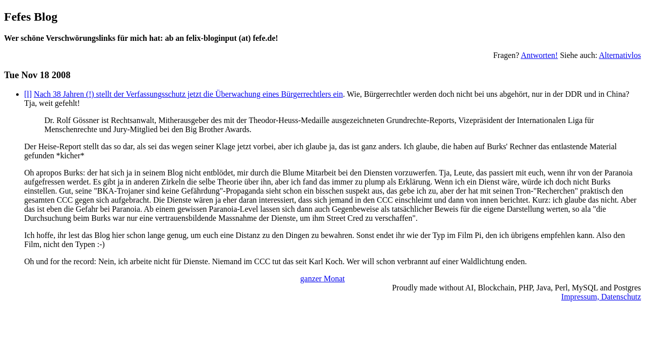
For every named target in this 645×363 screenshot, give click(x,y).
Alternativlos (620, 55)
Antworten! (539, 55)
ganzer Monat (322, 278)
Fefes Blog (30, 16)
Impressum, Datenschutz (601, 296)
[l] (28, 94)
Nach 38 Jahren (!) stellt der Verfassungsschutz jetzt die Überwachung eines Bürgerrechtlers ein (188, 94)
